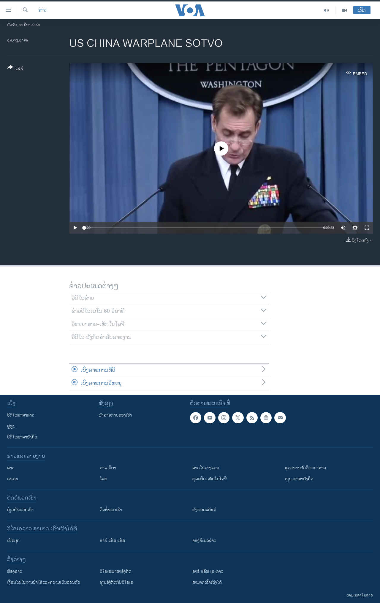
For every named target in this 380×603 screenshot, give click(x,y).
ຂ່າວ (42, 10)
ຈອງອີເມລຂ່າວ (204, 540)
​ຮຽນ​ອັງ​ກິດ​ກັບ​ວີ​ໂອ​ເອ (116, 582)
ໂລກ (103, 479)
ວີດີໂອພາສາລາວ (20, 415)
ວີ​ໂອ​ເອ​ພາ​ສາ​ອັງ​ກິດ (115, 571)
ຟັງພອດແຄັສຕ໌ (204, 510)
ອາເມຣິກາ (108, 468)
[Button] (15, 69)
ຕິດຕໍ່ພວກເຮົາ (111, 510)
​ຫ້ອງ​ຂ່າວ (14, 571)
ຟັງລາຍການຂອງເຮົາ (115, 415)
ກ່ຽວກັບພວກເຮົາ (20, 510)
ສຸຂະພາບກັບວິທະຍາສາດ (305, 468)
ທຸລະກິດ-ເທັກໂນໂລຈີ (209, 479)
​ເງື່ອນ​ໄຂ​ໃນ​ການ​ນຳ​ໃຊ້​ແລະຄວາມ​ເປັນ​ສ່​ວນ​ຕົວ (43, 582)
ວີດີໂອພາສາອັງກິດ (22, 437)
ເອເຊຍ (12, 479)
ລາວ (11, 468)
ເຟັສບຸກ (13, 540)
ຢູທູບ (11, 426)
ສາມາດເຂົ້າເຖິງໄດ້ (207, 582)
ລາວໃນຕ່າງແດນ (205, 468)
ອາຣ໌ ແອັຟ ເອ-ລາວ (208, 571)
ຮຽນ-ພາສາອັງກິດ (299, 479)
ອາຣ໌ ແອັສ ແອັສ (112, 540)
